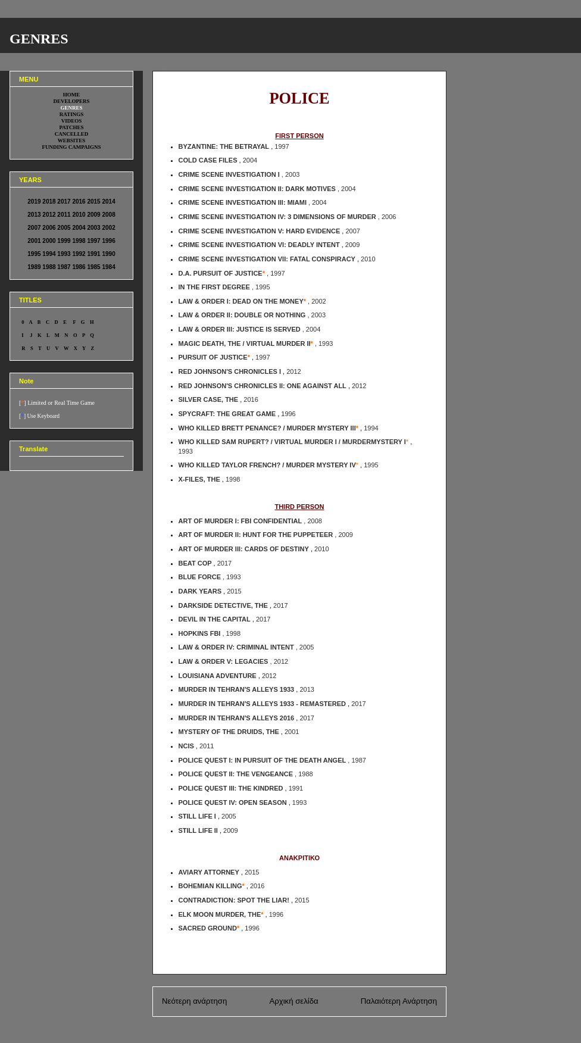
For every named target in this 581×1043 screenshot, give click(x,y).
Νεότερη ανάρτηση (194, 1001)
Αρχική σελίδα (293, 1001)
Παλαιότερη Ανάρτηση (399, 1001)
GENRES (39, 38)
